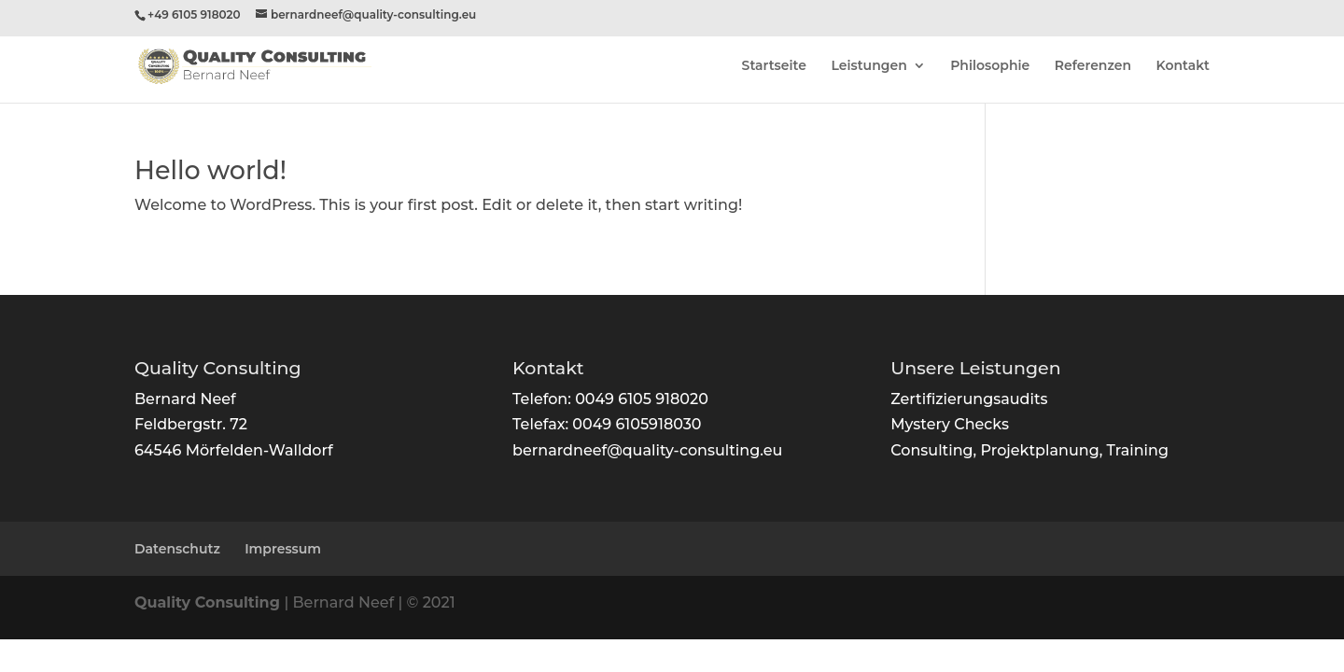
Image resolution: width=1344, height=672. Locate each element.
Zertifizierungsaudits (968, 399)
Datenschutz (177, 548)
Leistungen (868, 66)
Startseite (774, 66)
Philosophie (989, 66)
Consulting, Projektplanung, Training (1029, 450)
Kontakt (1183, 66)
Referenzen (1093, 66)
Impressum (283, 548)
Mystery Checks (949, 424)
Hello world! (210, 170)
